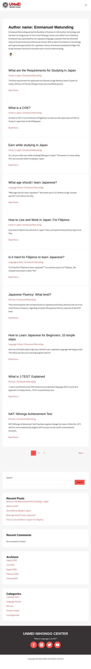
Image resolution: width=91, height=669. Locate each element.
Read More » (13, 90)
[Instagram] (41, 645)
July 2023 (10, 564)
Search (9, 477)
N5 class (11, 299)
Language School (15, 187)
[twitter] (49, 645)
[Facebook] (33, 645)
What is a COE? (19, 108)
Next (82, 453)
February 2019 (12, 574)
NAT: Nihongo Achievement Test (30, 414)
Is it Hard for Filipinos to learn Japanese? (36, 257)
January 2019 (11, 578)
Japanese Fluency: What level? (29, 294)
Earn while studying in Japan (28, 145)
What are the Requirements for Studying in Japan (42, 70)
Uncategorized (12, 615)
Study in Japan (14, 75)
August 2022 (11, 569)
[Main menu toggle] (86, 5)
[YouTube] (57, 645)
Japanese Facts (12, 597)
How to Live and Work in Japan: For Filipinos (38, 220)
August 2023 (11, 560)
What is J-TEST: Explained (26, 376)
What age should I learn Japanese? (32, 182)
